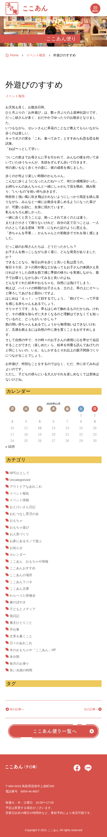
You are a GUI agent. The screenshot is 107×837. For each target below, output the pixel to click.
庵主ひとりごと (21, 622)
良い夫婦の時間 (21, 670)
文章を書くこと (21, 636)
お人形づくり (19, 534)
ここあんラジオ (21, 582)
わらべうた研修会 (22, 595)
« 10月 (10, 446)
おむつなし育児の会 (24, 514)
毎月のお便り (19, 663)
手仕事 (14, 629)
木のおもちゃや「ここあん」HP (33, 650)
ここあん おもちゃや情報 (29, 561)
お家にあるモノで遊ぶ (26, 541)
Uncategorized (20, 480)
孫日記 (14, 616)
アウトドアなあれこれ (26, 486)
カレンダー (18, 554)
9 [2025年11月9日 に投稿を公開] (95, 421)
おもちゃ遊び (19, 527)
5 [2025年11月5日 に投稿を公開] (40, 421)
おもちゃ (16, 520)
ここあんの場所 (21, 575)
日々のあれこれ (21, 643)
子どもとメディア (22, 609)
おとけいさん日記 (22, 507)
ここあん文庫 (19, 588)
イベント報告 (15, 96)
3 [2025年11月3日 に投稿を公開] (12, 421)
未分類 (14, 656)
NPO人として (20, 473)
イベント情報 (19, 500)
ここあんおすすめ (22, 568)
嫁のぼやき (18, 602)
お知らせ (16, 548)
